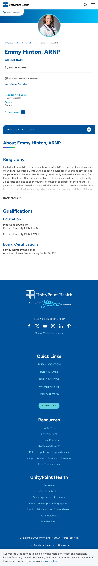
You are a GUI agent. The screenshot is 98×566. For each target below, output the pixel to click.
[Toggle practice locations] (89, 129)
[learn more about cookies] (50, 561)
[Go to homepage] (16, 4)
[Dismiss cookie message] (92, 557)
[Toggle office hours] (23, 112)
